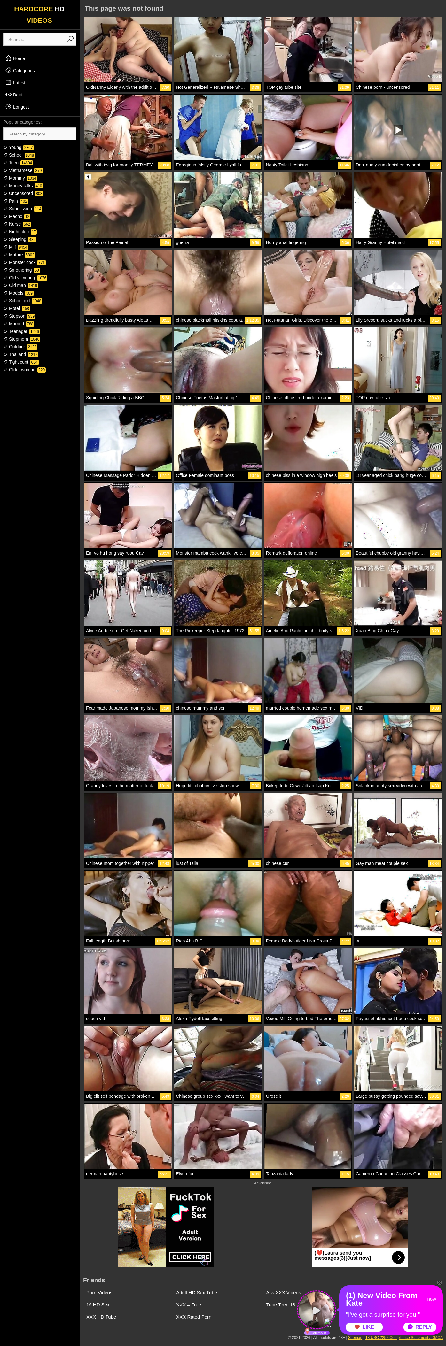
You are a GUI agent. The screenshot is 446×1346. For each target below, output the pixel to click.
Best (13, 94)
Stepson (19, 316)
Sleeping (19, 239)
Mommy (20, 178)
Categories (20, 70)
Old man (20, 285)
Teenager (21, 331)
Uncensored (23, 193)
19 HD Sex (98, 1304)
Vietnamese (23, 170)
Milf (15, 247)
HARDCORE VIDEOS (39, 14)
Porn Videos (99, 1292)
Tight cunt (21, 362)
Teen (18, 162)
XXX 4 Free (188, 1304)
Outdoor (20, 346)
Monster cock (24, 262)
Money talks (23, 185)
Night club (20, 231)
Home (15, 58)
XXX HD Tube (101, 1316)
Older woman (24, 369)
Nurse (17, 224)
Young (18, 147)
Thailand (20, 354)
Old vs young (25, 277)
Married (18, 323)
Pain (15, 201)
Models (18, 293)
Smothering (21, 270)
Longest (17, 106)
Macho (16, 216)
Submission (22, 208)
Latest (15, 82)
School (19, 155)
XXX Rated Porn (193, 1316)
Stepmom (21, 339)
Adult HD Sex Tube (196, 1292)
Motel (16, 308)
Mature (19, 254)
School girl (22, 300)
